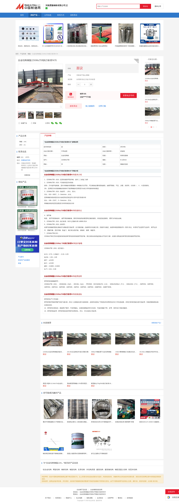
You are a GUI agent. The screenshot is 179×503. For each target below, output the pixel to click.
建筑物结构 (109, 470)
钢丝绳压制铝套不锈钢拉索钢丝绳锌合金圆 (57, 453)
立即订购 (102, 106)
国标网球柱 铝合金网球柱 (99, 46)
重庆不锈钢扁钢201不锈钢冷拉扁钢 (54, 422)
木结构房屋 (90, 470)
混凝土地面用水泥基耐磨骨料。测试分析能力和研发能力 (85, 453)
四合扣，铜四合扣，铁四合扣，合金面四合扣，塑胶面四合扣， (39, 46)
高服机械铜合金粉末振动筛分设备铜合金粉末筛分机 (156, 46)
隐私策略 (90, 498)
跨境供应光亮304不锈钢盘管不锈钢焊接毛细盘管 (107, 422)
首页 (17, 54)
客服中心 (69, 498)
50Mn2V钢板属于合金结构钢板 (155, 121)
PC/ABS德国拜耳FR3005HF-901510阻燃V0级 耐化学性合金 (61, 46)
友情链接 (130, 498)
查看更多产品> (156, 323)
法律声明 (110, 498)
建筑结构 (100, 470)
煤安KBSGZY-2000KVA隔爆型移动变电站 (153, 422)
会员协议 (100, 498)
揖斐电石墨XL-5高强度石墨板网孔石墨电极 (81, 422)
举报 (33, 123)
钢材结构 (64, 470)
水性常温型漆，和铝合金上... (26, 230)
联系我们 (58, 498)
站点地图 (79, 498)
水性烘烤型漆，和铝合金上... (26, 207)
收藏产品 (22, 123)
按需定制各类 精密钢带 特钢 (124, 422)
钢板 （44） (23, 141)
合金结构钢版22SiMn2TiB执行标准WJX (93, 492)
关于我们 (48, 498)
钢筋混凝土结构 (121, 470)
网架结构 (56, 470)
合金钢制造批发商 (96, 489)
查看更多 (27, 175)
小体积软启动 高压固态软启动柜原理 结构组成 (82, 46)
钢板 (29, 54)
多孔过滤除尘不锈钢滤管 (99, 453)
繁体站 (120, 498)
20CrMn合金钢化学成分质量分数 (155, 99)
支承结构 (81, 470)
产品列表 (23, 54)
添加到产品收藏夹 (24, 260)
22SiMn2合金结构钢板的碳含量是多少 (157, 78)
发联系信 (73, 106)
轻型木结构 (132, 470)
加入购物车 (90, 106)
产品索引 (21, 257)
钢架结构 (73, 470)
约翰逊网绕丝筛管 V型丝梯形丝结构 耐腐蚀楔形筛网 (132, 46)
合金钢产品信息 (82, 489)
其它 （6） (22, 145)
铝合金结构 (47, 470)
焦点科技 (92, 500)
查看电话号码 (128, 95)
